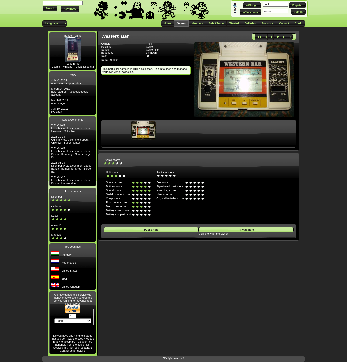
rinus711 (56, 225)
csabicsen (57, 206)
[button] (50, 8)
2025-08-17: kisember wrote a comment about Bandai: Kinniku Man (71, 180)
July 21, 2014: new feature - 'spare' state (66, 82)
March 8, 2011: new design (60, 102)
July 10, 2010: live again (59, 110)
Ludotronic (73, 63)
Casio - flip (152, 49)
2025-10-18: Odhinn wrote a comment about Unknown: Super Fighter (69, 139)
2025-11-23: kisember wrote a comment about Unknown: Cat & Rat (71, 128)
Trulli (149, 43)
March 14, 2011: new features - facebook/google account (69, 91)
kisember (56, 196)
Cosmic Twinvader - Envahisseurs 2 (73, 66)
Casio (149, 46)
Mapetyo (56, 234)
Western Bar (115, 36)
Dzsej (54, 215)
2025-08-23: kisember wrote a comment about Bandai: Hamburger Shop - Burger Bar (71, 153)
